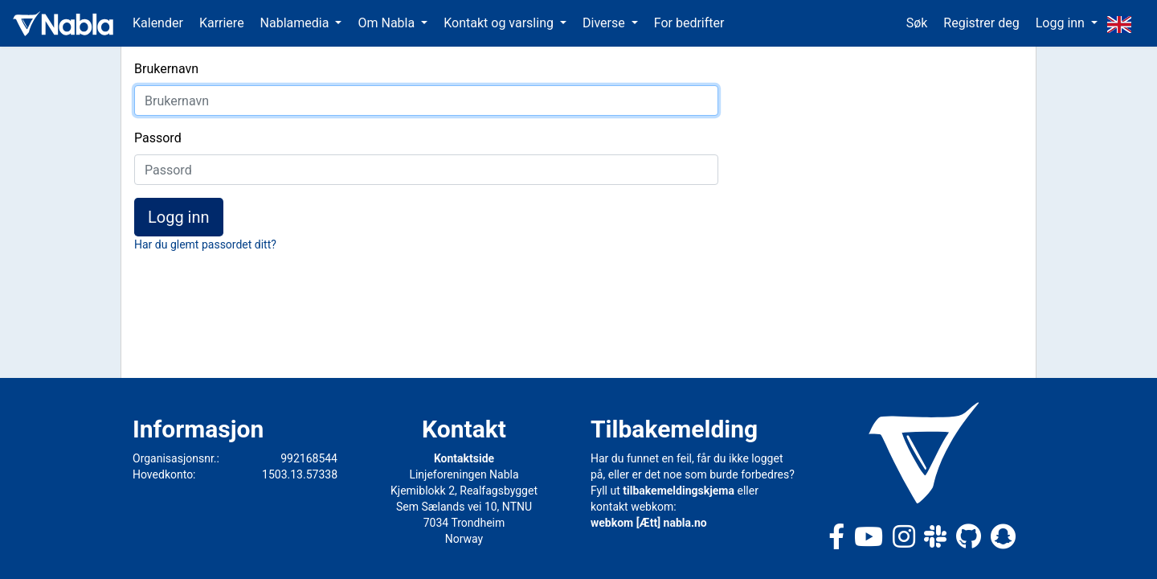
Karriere (221, 23)
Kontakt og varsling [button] (500, 23)
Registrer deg (981, 23)
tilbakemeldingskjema (678, 490)
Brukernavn (166, 68)
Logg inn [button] (1062, 23)
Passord (158, 138)
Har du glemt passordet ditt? (205, 244)
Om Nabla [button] (388, 23)
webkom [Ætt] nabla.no (649, 522)
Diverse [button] (605, 23)
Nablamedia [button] (296, 23)
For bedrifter (689, 23)
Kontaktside (464, 458)
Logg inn (179, 217)
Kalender (158, 23)
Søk (917, 23)
